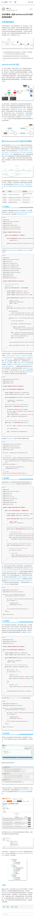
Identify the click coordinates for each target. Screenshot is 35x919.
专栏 (10, 2)
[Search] (15, 2)
